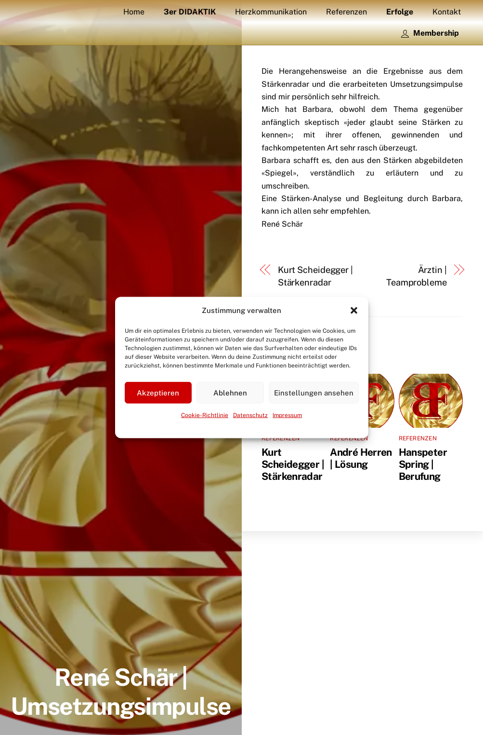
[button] (354, 310)
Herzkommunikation (271, 11)
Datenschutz (250, 415)
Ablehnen (230, 393)
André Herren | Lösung (361, 458)
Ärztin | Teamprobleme (416, 276)
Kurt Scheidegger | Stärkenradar (315, 276)
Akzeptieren (158, 393)
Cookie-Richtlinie (204, 415)
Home (133, 11)
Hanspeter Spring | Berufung (423, 464)
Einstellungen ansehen (313, 393)
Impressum (287, 415)
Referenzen (346, 11)
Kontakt (446, 11)
